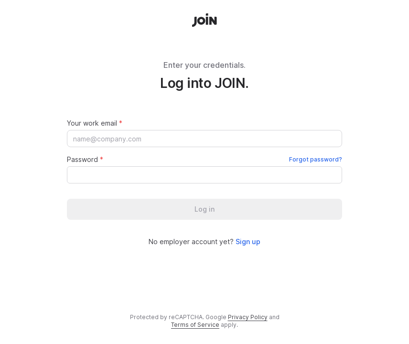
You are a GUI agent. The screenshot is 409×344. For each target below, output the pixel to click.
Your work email (94, 123)
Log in (204, 209)
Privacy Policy (248, 317)
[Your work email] (204, 138)
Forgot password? (315, 159)
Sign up (248, 241)
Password (204, 159)
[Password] (199, 175)
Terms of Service (195, 324)
